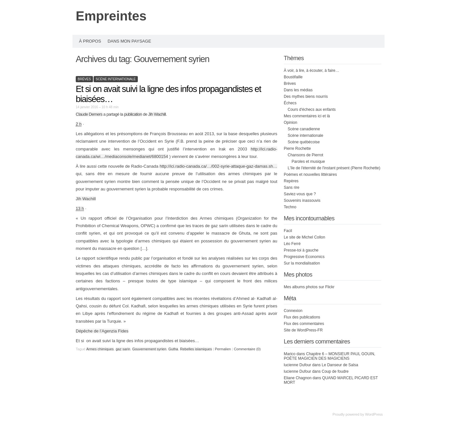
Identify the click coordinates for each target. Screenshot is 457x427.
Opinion (290, 122)
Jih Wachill (157, 114)
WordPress (374, 414)
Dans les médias (298, 90)
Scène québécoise (304, 142)
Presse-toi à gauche (301, 250)
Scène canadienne (304, 129)
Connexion (293, 310)
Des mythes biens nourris (306, 96)
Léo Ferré (292, 243)
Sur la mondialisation (302, 263)
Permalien (223, 349)
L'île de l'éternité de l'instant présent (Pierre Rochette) (334, 168)
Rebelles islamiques (196, 349)
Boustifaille (293, 77)
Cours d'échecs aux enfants (312, 109)
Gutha (173, 349)
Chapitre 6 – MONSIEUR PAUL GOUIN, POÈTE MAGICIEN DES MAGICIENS (329, 356)
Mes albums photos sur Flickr (309, 287)
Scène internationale (116, 79)
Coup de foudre (335, 371)
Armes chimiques (99, 349)
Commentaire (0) (247, 349)
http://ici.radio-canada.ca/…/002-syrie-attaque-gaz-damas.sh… (218, 166)
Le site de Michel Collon (304, 237)
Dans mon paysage (129, 41)
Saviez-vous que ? (300, 194)
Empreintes (111, 16)
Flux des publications (302, 317)
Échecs (290, 103)
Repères (291, 181)
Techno (290, 207)
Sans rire (291, 187)
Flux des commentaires (304, 323)
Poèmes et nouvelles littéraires (310, 174)
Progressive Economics (304, 256)
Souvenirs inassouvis (302, 200)
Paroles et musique (308, 161)
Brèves (84, 79)
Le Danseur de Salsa (340, 365)
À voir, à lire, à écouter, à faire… (311, 70)
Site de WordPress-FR (303, 330)
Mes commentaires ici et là (307, 116)
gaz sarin (123, 349)
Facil (288, 230)
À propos (90, 41)
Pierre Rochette (297, 148)
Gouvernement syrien (149, 349)
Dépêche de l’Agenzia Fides (102, 331)
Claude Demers (89, 114)
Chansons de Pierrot (305, 155)
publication (133, 114)
